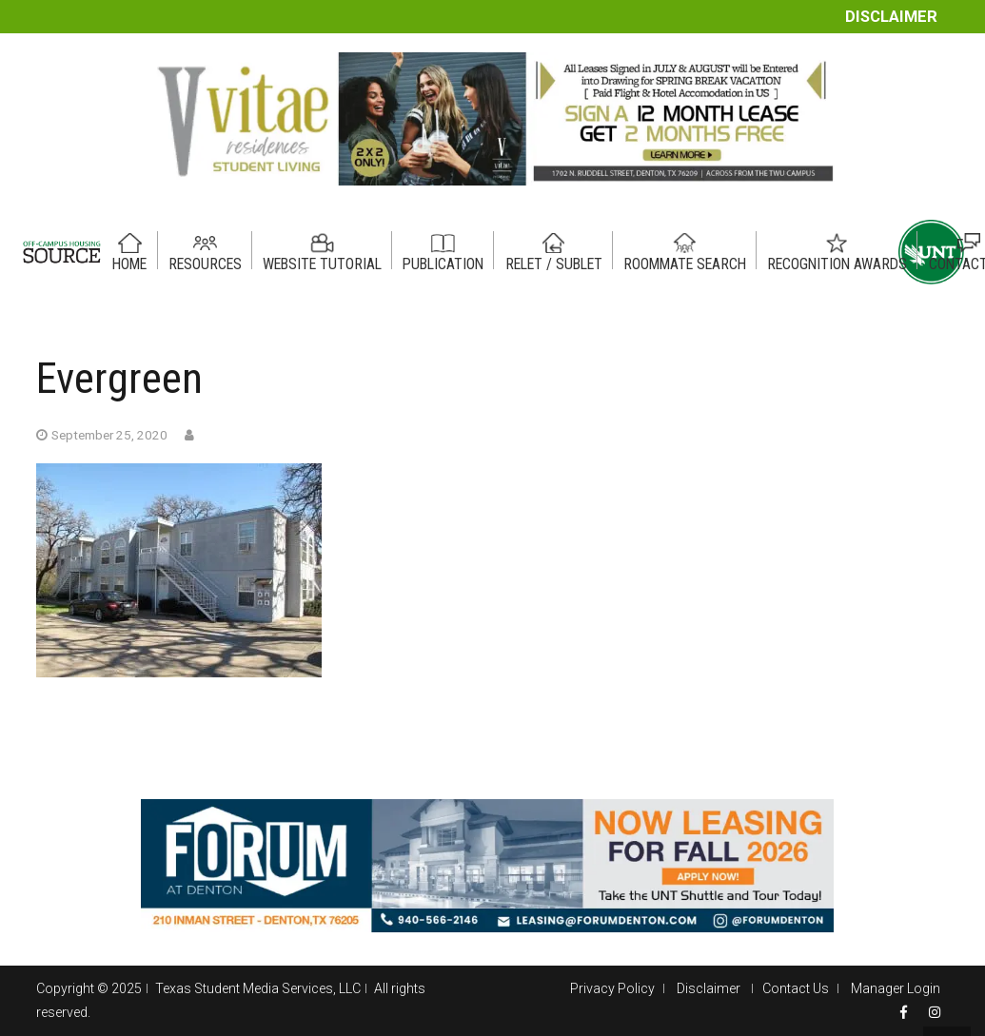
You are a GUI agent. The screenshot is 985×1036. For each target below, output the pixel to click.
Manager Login (895, 988)
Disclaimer (891, 17)
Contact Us (795, 988)
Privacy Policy (612, 988)
